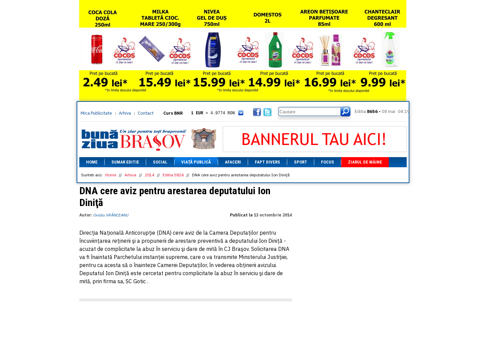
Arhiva (125, 113)
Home (92, 162)
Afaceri (233, 162)
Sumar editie (125, 162)
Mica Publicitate (96, 113)
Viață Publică (196, 162)
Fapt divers (267, 162)
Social (160, 162)
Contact (146, 113)
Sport (300, 162)
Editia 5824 (173, 174)
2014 (149, 174)
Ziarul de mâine (365, 162)
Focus (327, 162)
